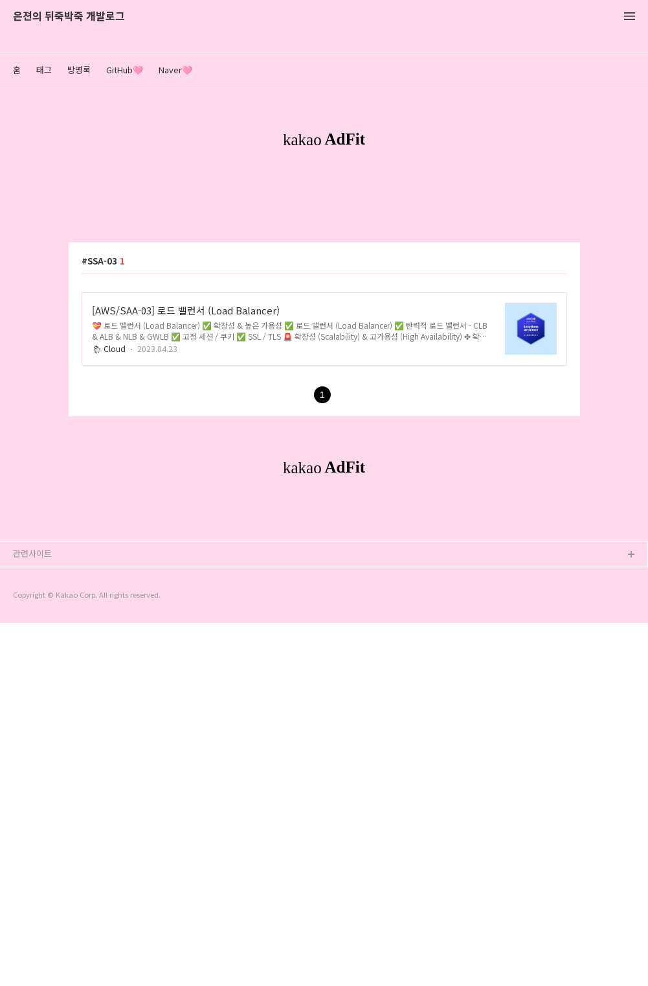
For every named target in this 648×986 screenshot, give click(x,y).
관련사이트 (32, 916)
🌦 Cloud (109, 529)
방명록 (79, 70)
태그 (44, 70)
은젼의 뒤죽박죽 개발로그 (69, 16)
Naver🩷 (175, 70)
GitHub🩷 (124, 70)
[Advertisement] (324, 277)
